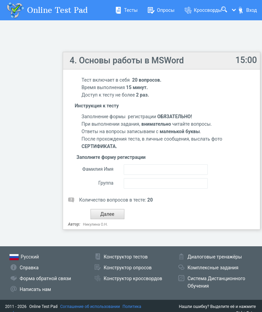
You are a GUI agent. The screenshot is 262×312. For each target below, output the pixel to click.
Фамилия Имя (97, 169)
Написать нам (35, 289)
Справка (29, 267)
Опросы (161, 10)
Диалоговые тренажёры (214, 256)
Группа (106, 183)
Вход (247, 10)
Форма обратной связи (45, 278)
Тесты (126, 10)
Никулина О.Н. (95, 224)
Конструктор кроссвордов (133, 278)
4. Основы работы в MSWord (127, 60)
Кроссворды (203, 10)
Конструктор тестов (126, 256)
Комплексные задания (212, 267)
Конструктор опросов (128, 267)
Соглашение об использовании (90, 306)
